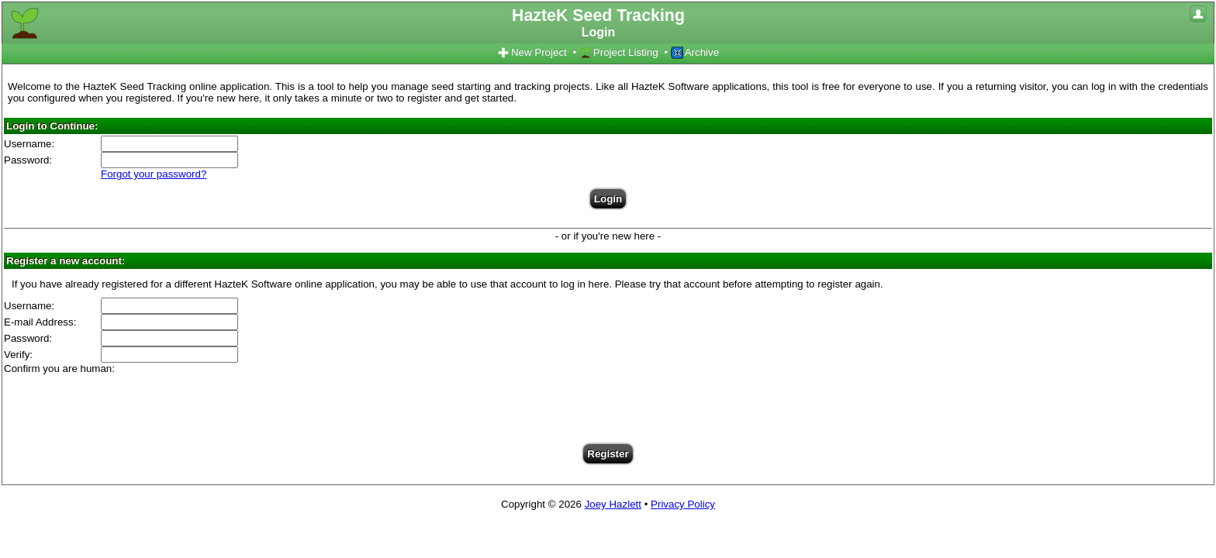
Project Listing (618, 52)
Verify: (18, 354)
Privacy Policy (683, 504)
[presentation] (608, 404)
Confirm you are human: (59, 368)
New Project (532, 52)
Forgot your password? (153, 174)
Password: (28, 160)
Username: (29, 144)
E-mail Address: (40, 322)
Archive (695, 52)
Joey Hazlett (613, 504)
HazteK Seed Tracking (598, 23)
